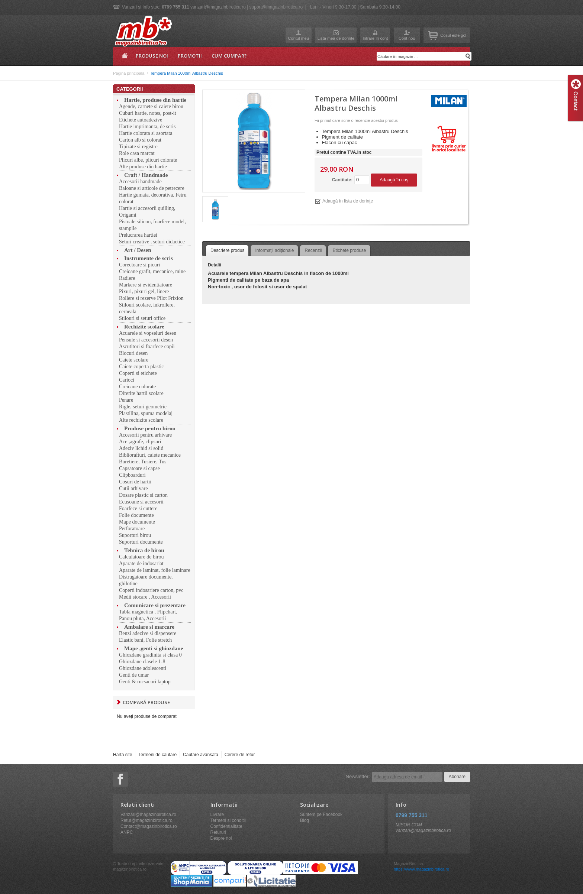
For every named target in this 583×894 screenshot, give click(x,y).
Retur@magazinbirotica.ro (146, 820)
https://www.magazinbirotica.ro (421, 869)
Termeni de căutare (157, 754)
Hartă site (122, 754)
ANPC (126, 832)
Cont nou (407, 38)
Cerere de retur (240, 754)
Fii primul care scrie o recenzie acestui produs (356, 120)
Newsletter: (358, 776)
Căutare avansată (200, 754)
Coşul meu (432, 35)
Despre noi (221, 838)
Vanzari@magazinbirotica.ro (148, 814)
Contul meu (298, 38)
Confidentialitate (226, 826)
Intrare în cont (375, 38)
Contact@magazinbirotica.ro (148, 826)
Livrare (217, 814)
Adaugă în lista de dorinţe (347, 201)
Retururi (218, 832)
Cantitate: (342, 179)
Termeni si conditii (228, 820)
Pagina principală (123, 58)
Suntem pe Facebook (321, 814)
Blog (304, 820)
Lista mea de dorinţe (336, 38)
